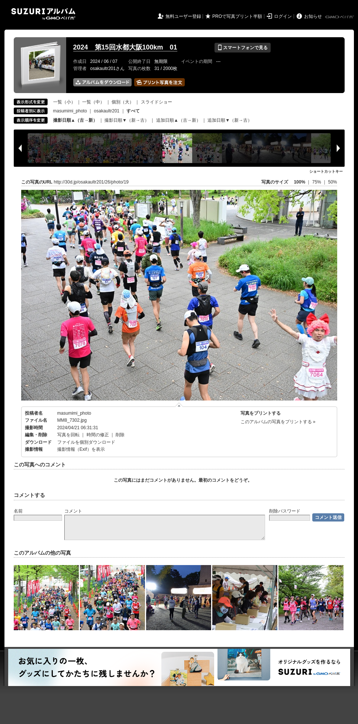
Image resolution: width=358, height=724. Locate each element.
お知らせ (313, 16)
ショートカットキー (326, 171)
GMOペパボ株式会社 (340, 17)
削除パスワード (284, 511)
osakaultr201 (107, 111)
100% (299, 182)
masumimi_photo (70, 111)
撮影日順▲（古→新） (75, 120)
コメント (73, 511)
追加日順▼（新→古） (229, 120)
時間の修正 (98, 434)
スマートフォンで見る (242, 47)
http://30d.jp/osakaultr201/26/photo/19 (91, 182)
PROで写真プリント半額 (237, 16)
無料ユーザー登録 (183, 16)
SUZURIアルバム (43, 14)
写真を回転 (68, 434)
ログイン (283, 16)
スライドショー (156, 102)
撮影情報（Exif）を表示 (81, 449)
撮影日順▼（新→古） (126, 120)
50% (332, 182)
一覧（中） (93, 102)
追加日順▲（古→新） (178, 120)
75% (317, 182)
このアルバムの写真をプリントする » (278, 421)
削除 (120, 434)
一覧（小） (64, 102)
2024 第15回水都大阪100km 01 (125, 47)
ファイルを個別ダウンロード (86, 442)
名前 (18, 511)
